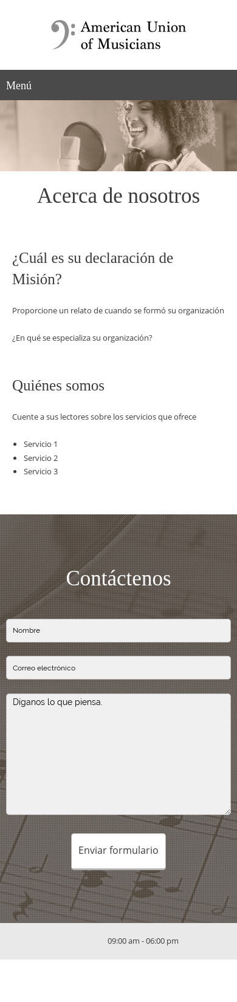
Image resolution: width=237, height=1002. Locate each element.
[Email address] (80, 941)
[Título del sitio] (118, 35)
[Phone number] (62, 941)
